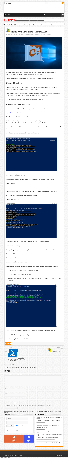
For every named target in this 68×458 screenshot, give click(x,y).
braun (12, 34)
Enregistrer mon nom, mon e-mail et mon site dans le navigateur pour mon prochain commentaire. (28, 405)
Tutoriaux (17, 24)
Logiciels (35, 34)
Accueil (13, 24)
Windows (43, 34)
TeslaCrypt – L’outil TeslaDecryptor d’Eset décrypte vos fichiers (29, 20)
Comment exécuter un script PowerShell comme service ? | (24, 367)
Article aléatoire (62, 15)
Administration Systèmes (26, 24)
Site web (7, 398)
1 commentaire (49, 34)
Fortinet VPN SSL (41, 429)
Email (6, 393)
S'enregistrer (10, 428)
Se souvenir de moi (21, 425)
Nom (6, 388)
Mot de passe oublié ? (12, 430)
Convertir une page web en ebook (44, 423)
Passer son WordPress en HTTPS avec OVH (47, 441)
